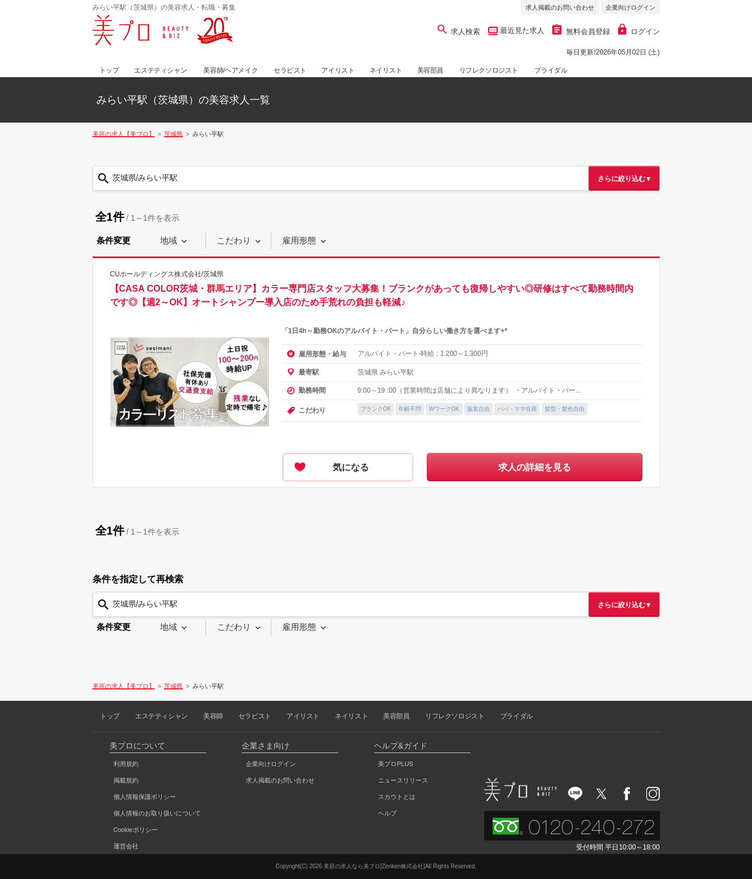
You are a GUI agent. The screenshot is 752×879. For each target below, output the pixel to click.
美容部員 (430, 70)
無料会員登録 (581, 31)
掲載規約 (126, 780)
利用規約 (126, 763)
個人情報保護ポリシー (145, 796)
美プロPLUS (395, 763)
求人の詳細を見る (534, 467)
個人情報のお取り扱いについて (157, 813)
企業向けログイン (631, 7)
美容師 (213, 716)
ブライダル (550, 70)
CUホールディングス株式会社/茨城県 (167, 274)
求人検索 (459, 31)
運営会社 (126, 846)
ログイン (639, 31)
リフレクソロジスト (488, 70)
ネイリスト (385, 70)
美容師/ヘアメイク (230, 70)
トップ (109, 70)
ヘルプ (387, 813)
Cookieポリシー (136, 829)
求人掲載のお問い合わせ (560, 7)
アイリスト (337, 70)
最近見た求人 (521, 30)
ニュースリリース (403, 780)
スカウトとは (396, 796)
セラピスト (290, 70)
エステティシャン (160, 70)
